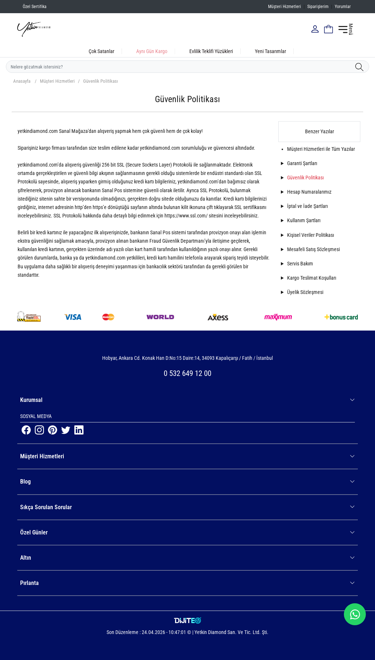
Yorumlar (343, 6)
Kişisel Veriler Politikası (310, 235)
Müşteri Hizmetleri (284, 6)
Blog (187, 481)
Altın (187, 557)
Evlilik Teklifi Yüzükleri (211, 51)
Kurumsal (187, 399)
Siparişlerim (317, 6)
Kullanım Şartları (303, 220)
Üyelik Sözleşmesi (305, 292)
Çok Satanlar (101, 51)
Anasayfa (21, 81)
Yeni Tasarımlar (270, 51)
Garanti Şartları (302, 163)
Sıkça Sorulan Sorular (187, 507)
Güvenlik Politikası (100, 81)
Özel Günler (187, 532)
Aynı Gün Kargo (151, 51)
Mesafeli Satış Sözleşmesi (313, 249)
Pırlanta (187, 582)
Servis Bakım (300, 263)
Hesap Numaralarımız (309, 192)
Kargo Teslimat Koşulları (311, 278)
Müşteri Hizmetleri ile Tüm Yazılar (321, 149)
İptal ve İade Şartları (307, 206)
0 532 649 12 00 (187, 373)
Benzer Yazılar (319, 131)
